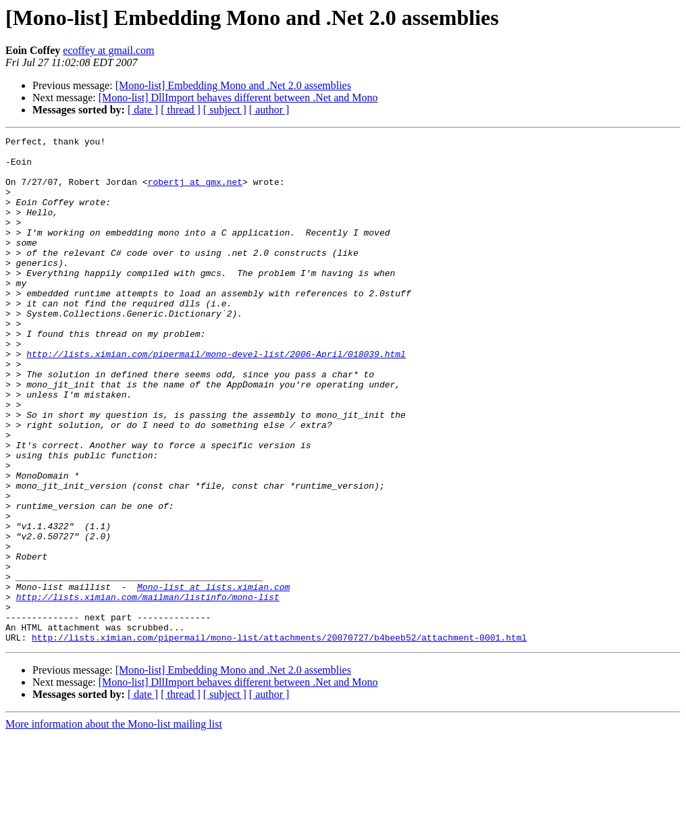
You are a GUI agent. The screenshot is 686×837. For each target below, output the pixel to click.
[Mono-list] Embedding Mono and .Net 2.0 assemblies (233, 85)
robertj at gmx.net (195, 192)
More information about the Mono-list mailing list (113, 825)
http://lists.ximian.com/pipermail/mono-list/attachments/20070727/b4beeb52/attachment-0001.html (279, 738)
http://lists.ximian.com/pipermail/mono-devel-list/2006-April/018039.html (216, 398)
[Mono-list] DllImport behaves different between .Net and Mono (238, 97)
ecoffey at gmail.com (108, 50)
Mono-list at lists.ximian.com (213, 678)
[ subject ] (224, 109)
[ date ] (143, 109)
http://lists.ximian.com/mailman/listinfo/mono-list (148, 690)
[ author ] (269, 109)
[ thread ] (181, 109)
